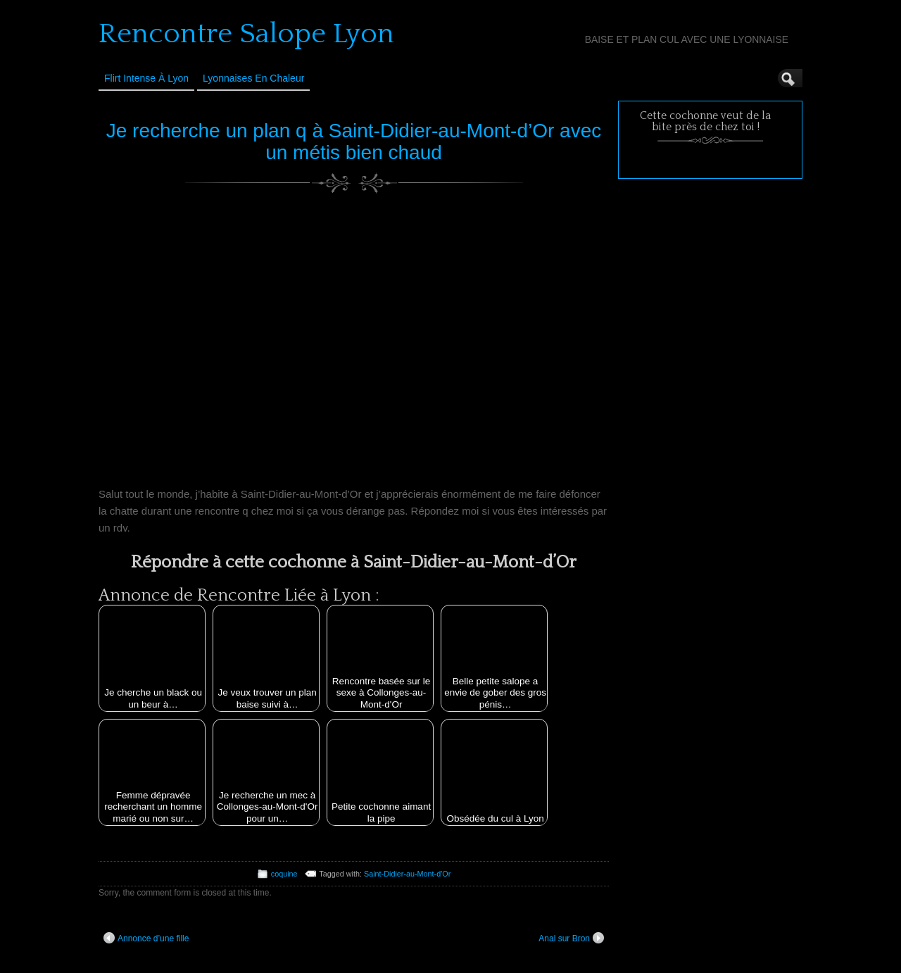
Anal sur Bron (571, 937)
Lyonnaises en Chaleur (253, 78)
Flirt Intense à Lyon (146, 78)
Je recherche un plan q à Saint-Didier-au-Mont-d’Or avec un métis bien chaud (353, 141)
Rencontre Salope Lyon (246, 33)
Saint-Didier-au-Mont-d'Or (407, 874)
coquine (284, 874)
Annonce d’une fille (146, 937)
